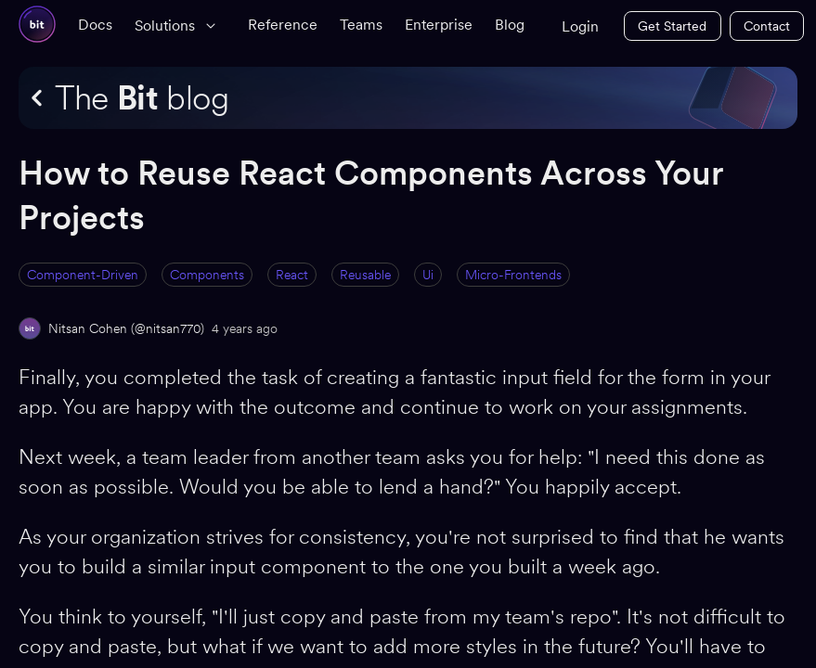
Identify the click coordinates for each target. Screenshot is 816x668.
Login (580, 26)
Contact (767, 26)
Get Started (672, 26)
